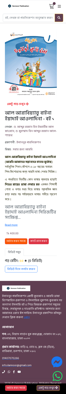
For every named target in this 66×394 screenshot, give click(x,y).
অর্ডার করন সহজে (16, 388)
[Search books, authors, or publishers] (29, 18)
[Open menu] (59, 6)
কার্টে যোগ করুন (38, 241)
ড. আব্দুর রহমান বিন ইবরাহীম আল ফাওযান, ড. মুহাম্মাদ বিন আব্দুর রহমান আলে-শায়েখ (31, 131)
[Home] (15, 6)
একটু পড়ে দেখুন (18, 104)
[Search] (59, 18)
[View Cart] (51, 6)
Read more (11, 225)
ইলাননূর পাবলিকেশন (29, 142)
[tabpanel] (31, 265)
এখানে (27, 317)
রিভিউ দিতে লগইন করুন (21, 269)
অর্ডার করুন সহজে (16, 241)
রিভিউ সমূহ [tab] (14, 252)
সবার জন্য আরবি (23, 149)
